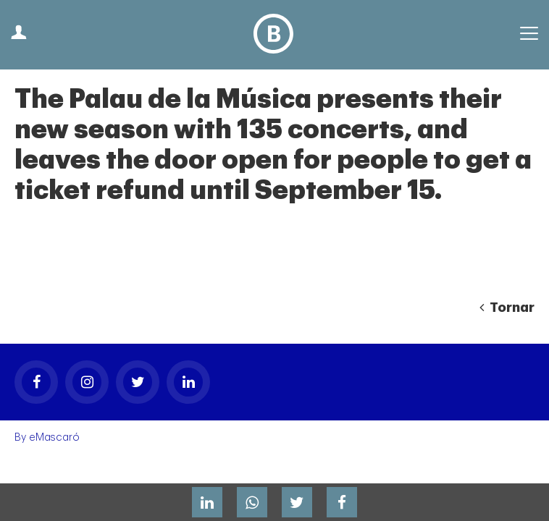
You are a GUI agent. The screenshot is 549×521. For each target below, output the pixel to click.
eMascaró (54, 437)
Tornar (507, 307)
